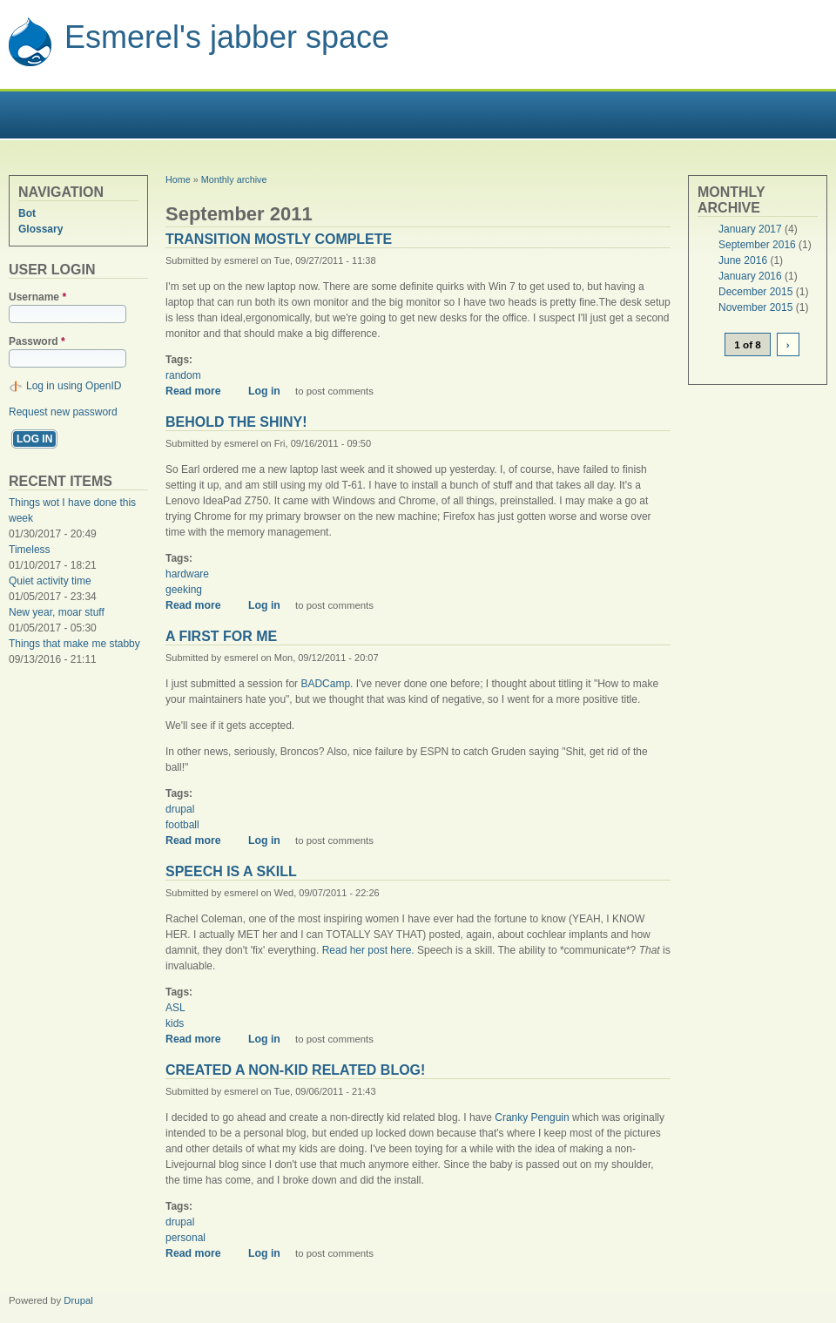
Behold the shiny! (236, 422)
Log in (264, 391)
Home (178, 179)
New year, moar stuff (56, 612)
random (183, 375)
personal (185, 1238)
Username (37, 297)
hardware (187, 574)
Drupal (78, 1300)
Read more (199, 391)
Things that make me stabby (74, 644)
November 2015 (755, 307)
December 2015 (755, 292)
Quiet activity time (50, 581)
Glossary (40, 229)
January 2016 (750, 276)
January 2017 (750, 229)
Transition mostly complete (278, 239)
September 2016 (757, 245)
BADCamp (325, 684)
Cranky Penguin (532, 1117)
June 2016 (742, 260)
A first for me (221, 636)
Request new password (63, 412)
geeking (183, 590)
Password (37, 341)
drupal (179, 809)
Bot (27, 213)
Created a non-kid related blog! (295, 1070)
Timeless (30, 549)
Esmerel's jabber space (226, 37)
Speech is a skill (231, 871)
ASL (175, 1008)
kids (174, 1023)
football (182, 825)
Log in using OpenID (73, 386)
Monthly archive (234, 179)
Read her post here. (368, 950)
